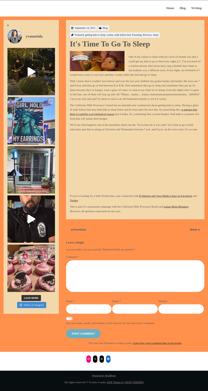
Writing (196, 8)
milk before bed (123, 35)
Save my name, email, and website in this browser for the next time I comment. (110, 323)
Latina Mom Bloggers (176, 206)
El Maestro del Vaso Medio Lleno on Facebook (165, 195)
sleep (155, 35)
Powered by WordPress (104, 375)
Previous (79, 230)
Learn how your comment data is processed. (157, 343)
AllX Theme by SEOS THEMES (125, 382)
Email (116, 301)
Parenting (137, 35)
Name (70, 301)
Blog (183, 8)
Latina (110, 35)
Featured (79, 35)
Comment (72, 256)
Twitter (74, 200)
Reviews (147, 35)
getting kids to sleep (95, 35)
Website (162, 301)
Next (194, 230)
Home (170, 8)
